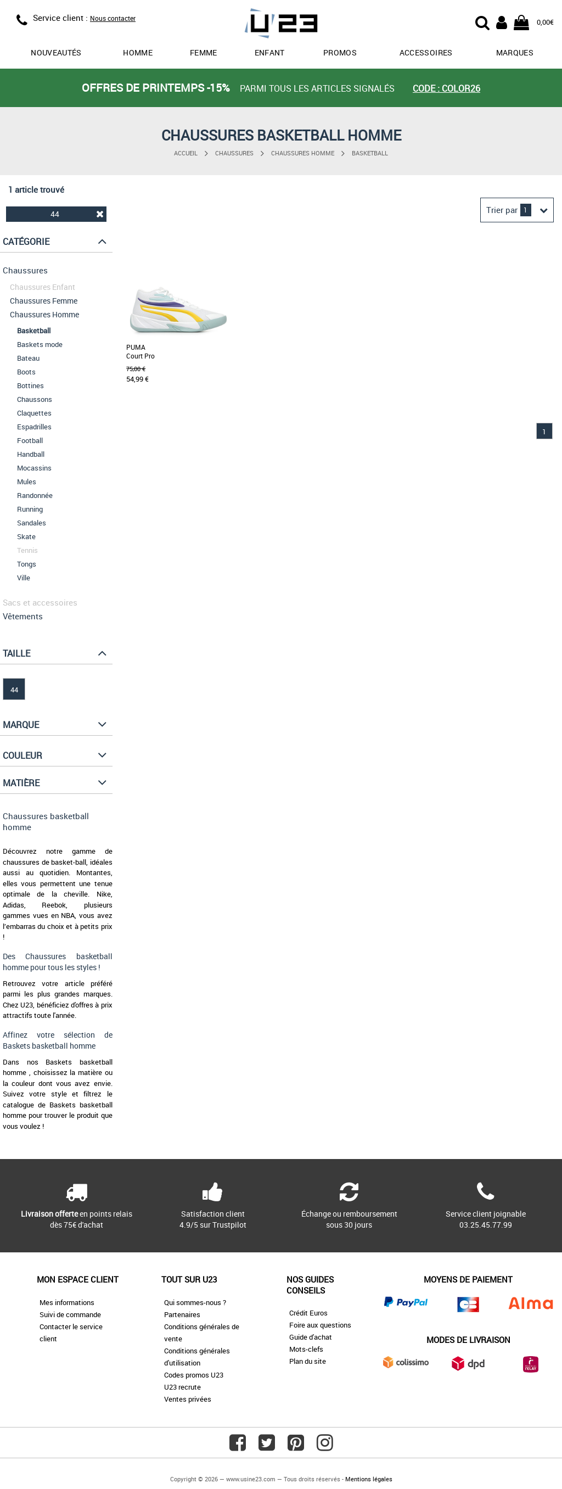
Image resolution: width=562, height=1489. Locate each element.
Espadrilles (34, 427)
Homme (138, 52)
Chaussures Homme (302, 153)
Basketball (370, 153)
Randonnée (35, 495)
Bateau (28, 358)
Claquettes (34, 413)
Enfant (270, 52)
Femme (203, 52)
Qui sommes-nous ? (195, 1302)
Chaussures (234, 153)
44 (76, 214)
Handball (30, 454)
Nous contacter (113, 18)
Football (30, 440)
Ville (23, 578)
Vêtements (23, 616)
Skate (26, 536)
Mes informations (67, 1302)
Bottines (30, 385)
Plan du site (307, 1361)
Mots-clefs (306, 1349)
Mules (26, 481)
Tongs (26, 564)
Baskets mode (40, 344)
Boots (26, 372)
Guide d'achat (310, 1337)
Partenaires (182, 1314)
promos (340, 52)
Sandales (31, 523)
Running (30, 509)
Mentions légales (368, 1479)
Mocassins (34, 468)
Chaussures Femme (43, 300)
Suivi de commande (70, 1314)
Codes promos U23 (193, 1375)
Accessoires (426, 52)
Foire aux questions (320, 1325)
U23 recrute (182, 1387)
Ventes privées (187, 1399)
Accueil (186, 153)
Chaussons (34, 399)
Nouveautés (56, 52)
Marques (514, 52)
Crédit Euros (308, 1313)
